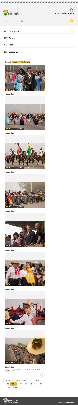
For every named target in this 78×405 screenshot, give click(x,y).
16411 (38, 380)
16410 (31, 380)
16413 (13, 384)
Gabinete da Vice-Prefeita (21, 62)
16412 (7, 384)
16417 (40, 384)
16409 (24, 380)
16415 (26, 384)
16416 (33, 384)
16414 (20, 384)
